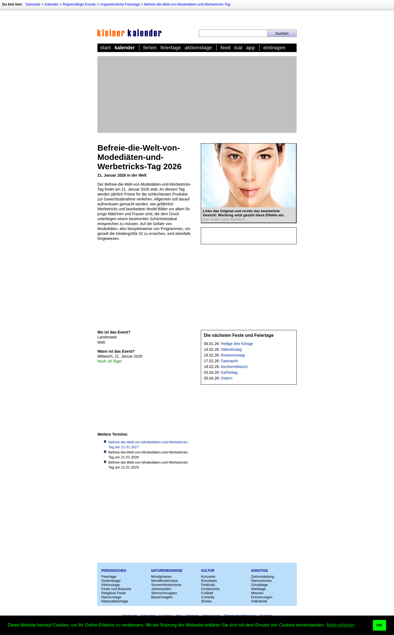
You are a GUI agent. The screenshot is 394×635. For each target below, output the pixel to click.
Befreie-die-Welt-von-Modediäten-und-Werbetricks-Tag (187, 4)
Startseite (32, 4)
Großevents (210, 589)
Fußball (207, 593)
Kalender (51, 4)
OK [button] (379, 625)
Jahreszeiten (161, 589)
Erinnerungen (262, 597)
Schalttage (259, 585)
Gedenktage (111, 581)
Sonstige (259, 571)
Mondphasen (161, 576)
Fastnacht (229, 361)
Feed (225, 47)
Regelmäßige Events (79, 4)
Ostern (226, 378)
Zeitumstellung (262, 576)
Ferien (150, 47)
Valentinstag (231, 349)
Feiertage (170, 47)
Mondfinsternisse (164, 581)
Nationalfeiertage (114, 601)
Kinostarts (209, 581)
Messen (257, 593)
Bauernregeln (162, 597)
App (250, 47)
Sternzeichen (261, 581)
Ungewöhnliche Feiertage (120, 4)
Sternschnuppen (164, 593)
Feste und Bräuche (116, 589)
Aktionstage (198, 47)
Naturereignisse (166, 571)
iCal (238, 47)
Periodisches (113, 571)
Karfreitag (229, 372)
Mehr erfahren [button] (341, 625)
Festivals (208, 585)
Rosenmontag (233, 355)
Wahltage (258, 589)
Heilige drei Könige (237, 343)
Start (105, 47)
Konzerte (208, 576)
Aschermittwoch (234, 366)
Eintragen (274, 47)
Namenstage (111, 597)
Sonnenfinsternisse (166, 585)
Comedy (207, 597)
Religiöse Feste (113, 593)
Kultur (207, 571)
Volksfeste (259, 601)
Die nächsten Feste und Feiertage (239, 335)
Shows (206, 601)
